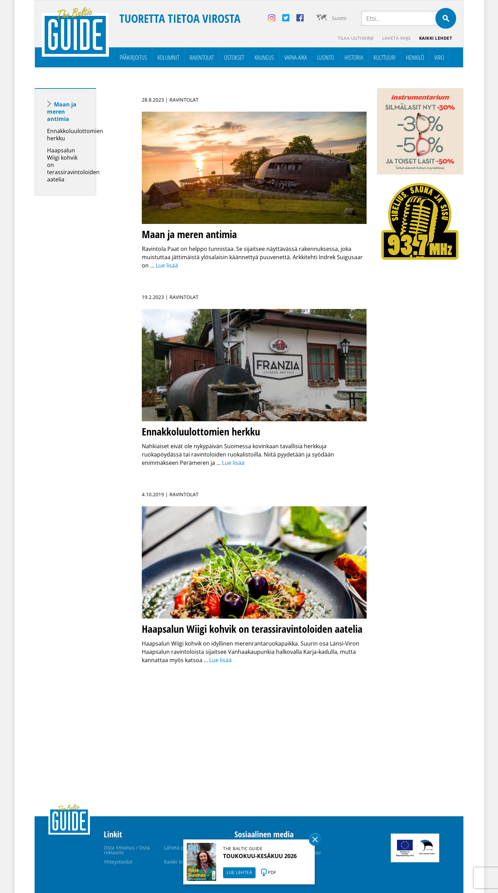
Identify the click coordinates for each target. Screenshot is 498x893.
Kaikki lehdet (435, 38)
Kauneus (264, 57)
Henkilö (415, 57)
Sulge (315, 839)
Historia (353, 57)
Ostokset (234, 57)
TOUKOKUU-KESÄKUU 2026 (260, 856)
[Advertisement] (78, 309)
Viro (439, 57)
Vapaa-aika (295, 57)
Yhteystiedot (118, 861)
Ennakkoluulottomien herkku (75, 134)
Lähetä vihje (396, 38)
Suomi (339, 18)
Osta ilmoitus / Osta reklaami (127, 850)
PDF (272, 872)
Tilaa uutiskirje (356, 38)
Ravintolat (202, 57)
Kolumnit (168, 57)
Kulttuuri (385, 57)
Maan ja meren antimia (61, 112)
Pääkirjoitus (133, 57)
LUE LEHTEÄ (239, 872)
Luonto (325, 57)
